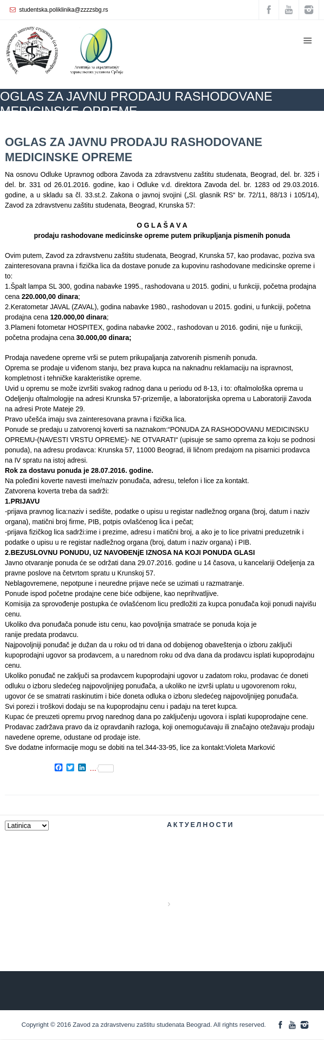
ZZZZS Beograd (44, 125)
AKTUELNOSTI (95, 125)
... (102, 768)
